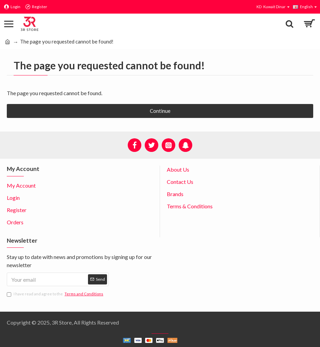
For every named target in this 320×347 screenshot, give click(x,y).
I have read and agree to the (55, 294)
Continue (160, 111)
